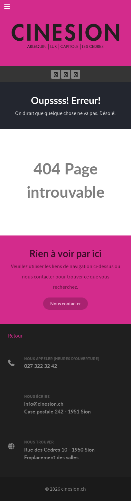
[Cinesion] (65, 33)
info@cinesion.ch (43, 404)
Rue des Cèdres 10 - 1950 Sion (59, 450)
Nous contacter (65, 303)
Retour (15, 336)
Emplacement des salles (51, 457)
